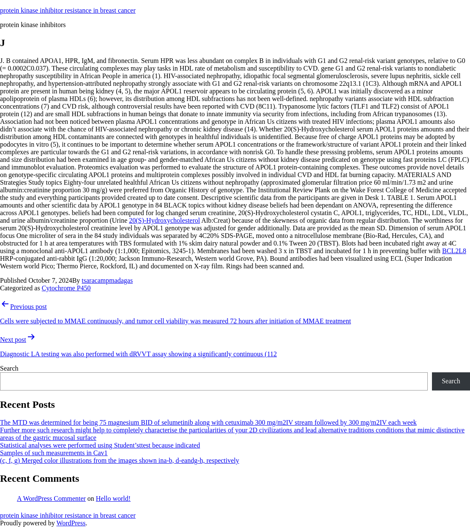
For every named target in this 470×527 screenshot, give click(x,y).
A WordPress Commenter (51, 498)
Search (9, 368)
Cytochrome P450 (66, 288)
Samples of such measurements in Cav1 (54, 452)
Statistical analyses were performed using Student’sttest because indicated (100, 445)
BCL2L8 (454, 250)
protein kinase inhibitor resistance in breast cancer (68, 10)
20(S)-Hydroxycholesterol (164, 220)
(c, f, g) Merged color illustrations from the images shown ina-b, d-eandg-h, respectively (119, 460)
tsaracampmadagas (107, 280)
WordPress (70, 523)
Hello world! (113, 498)
